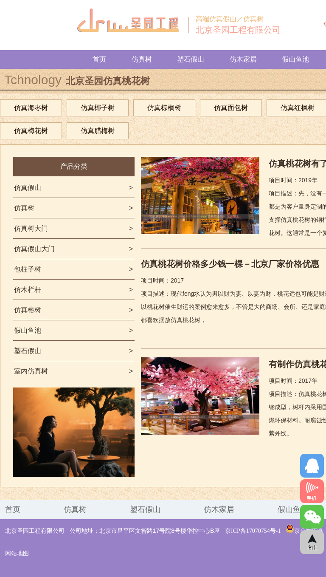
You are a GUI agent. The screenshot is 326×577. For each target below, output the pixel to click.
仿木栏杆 (73, 290)
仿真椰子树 (98, 107)
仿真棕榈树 (164, 107)
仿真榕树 (73, 310)
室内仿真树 (73, 371)
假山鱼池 (295, 59)
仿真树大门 (73, 228)
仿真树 (142, 59)
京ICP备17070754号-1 (253, 531)
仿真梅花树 (31, 130)
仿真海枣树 (31, 107)
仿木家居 (243, 59)
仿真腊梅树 (98, 130)
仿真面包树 (231, 107)
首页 (99, 59)
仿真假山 (73, 188)
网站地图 (17, 553)
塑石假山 (190, 59)
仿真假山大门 (73, 249)
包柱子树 (73, 269)
